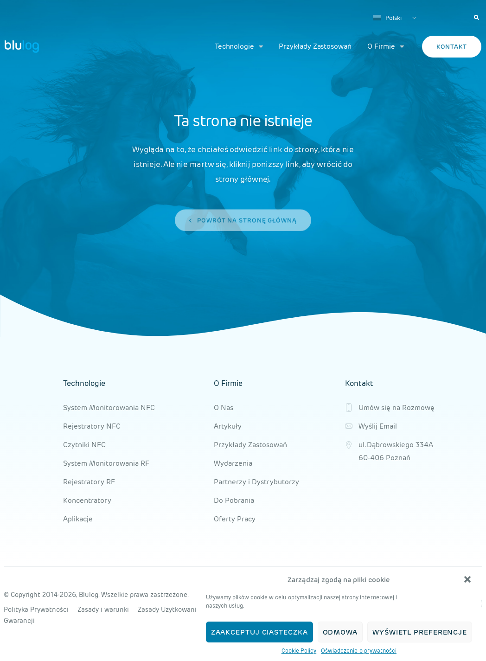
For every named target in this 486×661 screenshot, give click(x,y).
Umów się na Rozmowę (396, 407)
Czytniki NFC (84, 444)
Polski (387, 18)
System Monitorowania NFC (109, 407)
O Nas (223, 407)
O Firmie (385, 47)
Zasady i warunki (103, 609)
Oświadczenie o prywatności (358, 650)
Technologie (239, 47)
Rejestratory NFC (92, 426)
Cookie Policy (298, 650)
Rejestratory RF (89, 481)
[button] (467, 579)
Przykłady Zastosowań (315, 46)
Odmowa (340, 632)
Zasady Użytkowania (169, 609)
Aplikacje (78, 518)
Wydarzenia (233, 463)
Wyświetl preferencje (419, 632)
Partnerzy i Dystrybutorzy (256, 481)
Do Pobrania (234, 500)
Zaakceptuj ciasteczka (259, 632)
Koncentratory (87, 500)
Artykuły (228, 426)
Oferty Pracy (235, 518)
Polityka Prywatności (36, 609)
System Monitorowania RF (106, 463)
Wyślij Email (377, 426)
